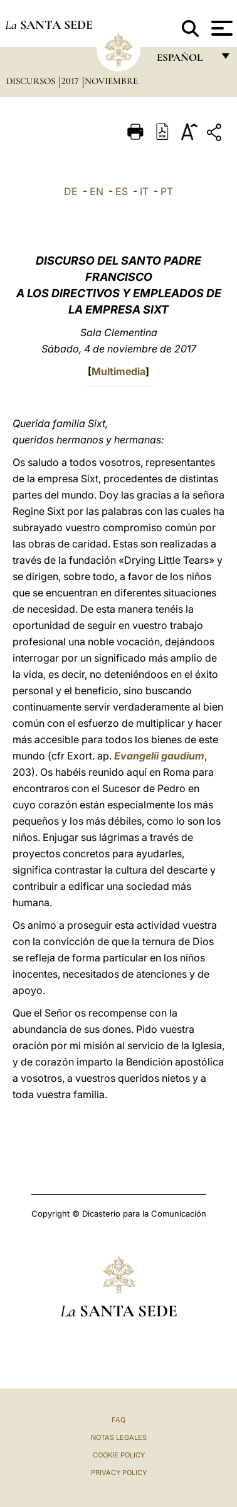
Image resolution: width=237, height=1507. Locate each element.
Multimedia (118, 371)
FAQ (118, 1419)
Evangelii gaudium (159, 755)
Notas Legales (119, 1437)
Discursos (32, 81)
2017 (71, 81)
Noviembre (111, 81)
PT (167, 191)
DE (71, 191)
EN (96, 191)
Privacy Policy (119, 1472)
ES (121, 191)
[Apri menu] (220, 28)
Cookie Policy (119, 1455)
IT (144, 191)
